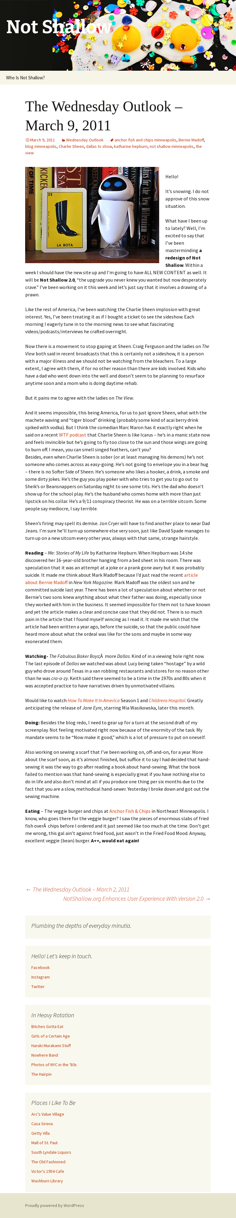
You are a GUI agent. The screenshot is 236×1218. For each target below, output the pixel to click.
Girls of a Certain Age (50, 1036)
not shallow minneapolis (172, 146)
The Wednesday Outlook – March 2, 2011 (77, 889)
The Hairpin (41, 1074)
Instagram (40, 977)
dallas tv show (99, 146)
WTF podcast (72, 435)
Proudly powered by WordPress (54, 1205)
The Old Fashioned (48, 1162)
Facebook (40, 967)
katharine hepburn (131, 146)
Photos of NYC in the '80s (54, 1064)
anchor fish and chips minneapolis (145, 140)
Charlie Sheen (71, 146)
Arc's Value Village (47, 1114)
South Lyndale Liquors (51, 1152)
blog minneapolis (41, 146)
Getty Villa (40, 1133)
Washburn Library (47, 1181)
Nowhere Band (44, 1055)
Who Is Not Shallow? (25, 78)
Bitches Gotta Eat (47, 1026)
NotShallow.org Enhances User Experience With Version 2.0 (137, 898)
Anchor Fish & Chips (130, 811)
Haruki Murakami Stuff (51, 1045)
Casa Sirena (42, 1123)
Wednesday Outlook (85, 140)
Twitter (38, 986)
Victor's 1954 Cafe (47, 1171)
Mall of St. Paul (44, 1142)
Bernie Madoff (191, 140)
